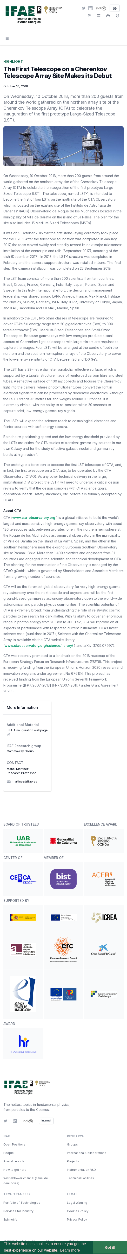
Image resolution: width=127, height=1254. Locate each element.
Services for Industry (18, 1211)
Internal (46, 1120)
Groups (72, 1144)
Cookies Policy (77, 1211)
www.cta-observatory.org (33, 518)
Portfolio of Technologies (21, 1202)
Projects (73, 1161)
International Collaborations (86, 1153)
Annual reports (14, 1161)
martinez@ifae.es (22, 782)
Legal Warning (77, 1202)
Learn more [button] (70, 1250)
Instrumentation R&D (81, 1169)
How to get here (15, 1169)
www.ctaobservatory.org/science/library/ (39, 645)
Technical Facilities (80, 1178)
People (8, 1153)
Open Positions (14, 1144)
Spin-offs (10, 1219)
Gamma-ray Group (20, 751)
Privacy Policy (77, 1219)
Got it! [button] (110, 1247)
